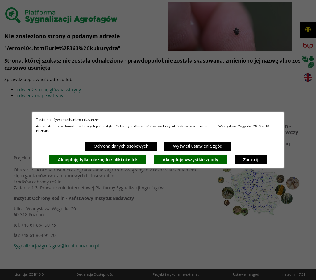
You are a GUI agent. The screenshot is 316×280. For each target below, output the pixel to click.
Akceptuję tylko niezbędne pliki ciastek (98, 159)
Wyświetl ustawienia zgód (197, 146)
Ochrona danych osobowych (121, 146)
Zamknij (250, 159)
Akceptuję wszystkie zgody (190, 159)
